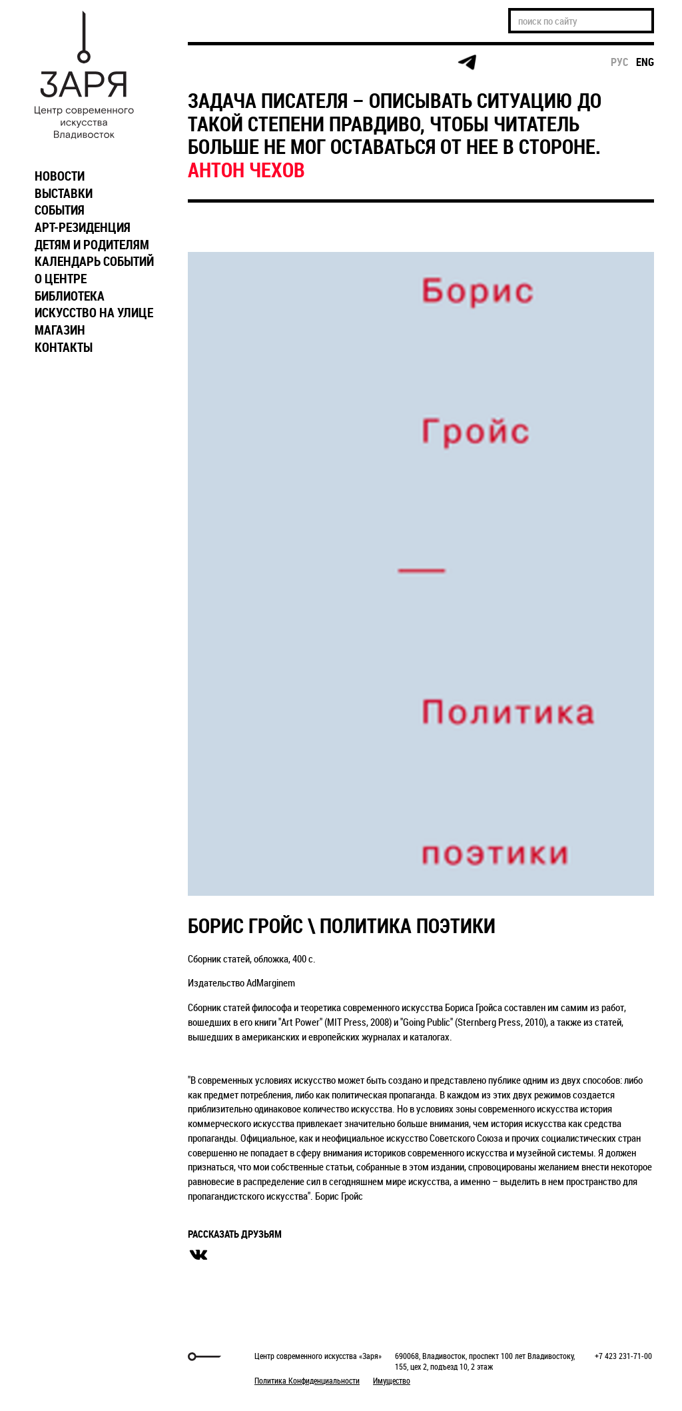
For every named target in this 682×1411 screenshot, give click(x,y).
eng (645, 62)
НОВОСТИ (60, 176)
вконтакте (198, 1255)
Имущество (391, 1380)
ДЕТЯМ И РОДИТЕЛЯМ (92, 244)
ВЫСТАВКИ (64, 193)
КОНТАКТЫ (64, 347)
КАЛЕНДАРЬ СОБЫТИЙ (94, 261)
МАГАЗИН (60, 330)
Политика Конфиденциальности (307, 1380)
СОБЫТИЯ (60, 210)
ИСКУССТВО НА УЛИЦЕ (94, 312)
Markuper (62, 1356)
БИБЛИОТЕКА (70, 296)
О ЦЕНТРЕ (61, 278)
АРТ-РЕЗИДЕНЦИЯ (83, 227)
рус (620, 62)
